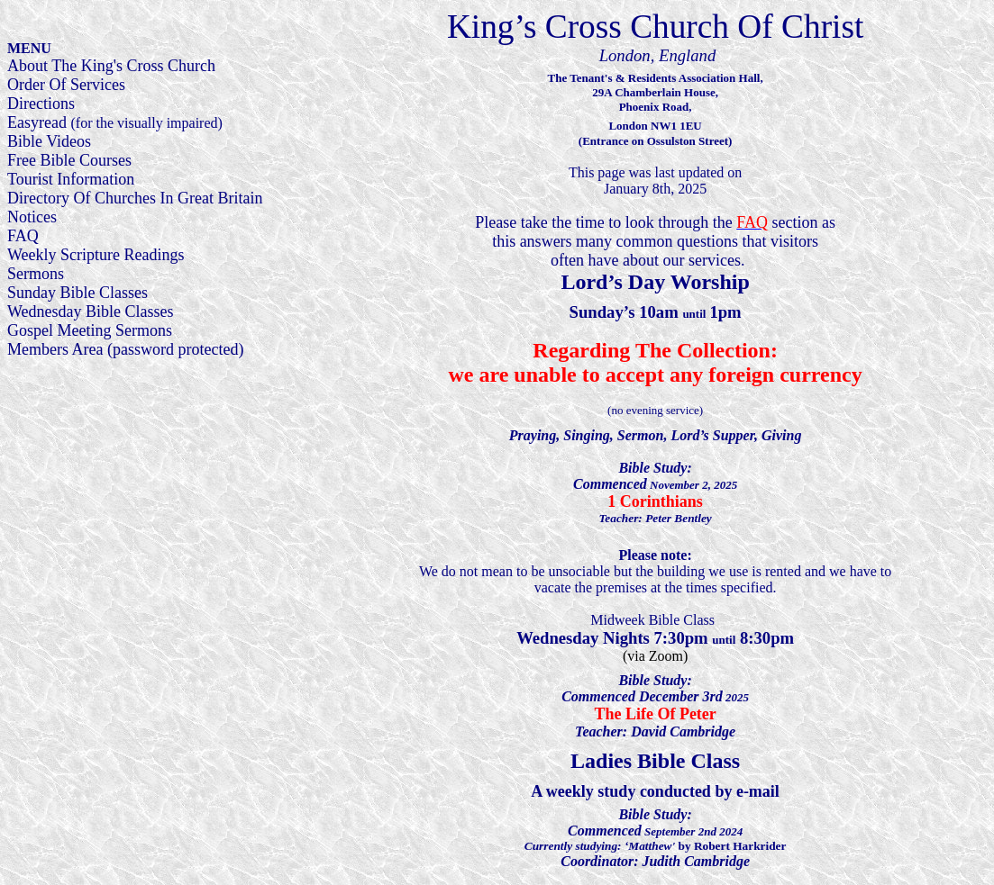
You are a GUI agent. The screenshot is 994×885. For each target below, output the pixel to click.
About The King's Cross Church (111, 66)
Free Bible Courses (69, 160)
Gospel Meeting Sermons (89, 330)
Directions (41, 104)
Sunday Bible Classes (77, 293)
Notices (32, 217)
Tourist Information (70, 179)
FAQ (23, 236)
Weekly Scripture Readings (96, 255)
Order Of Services (66, 85)
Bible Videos (49, 141)
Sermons (35, 274)
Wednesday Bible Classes (90, 312)
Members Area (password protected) (125, 349)
